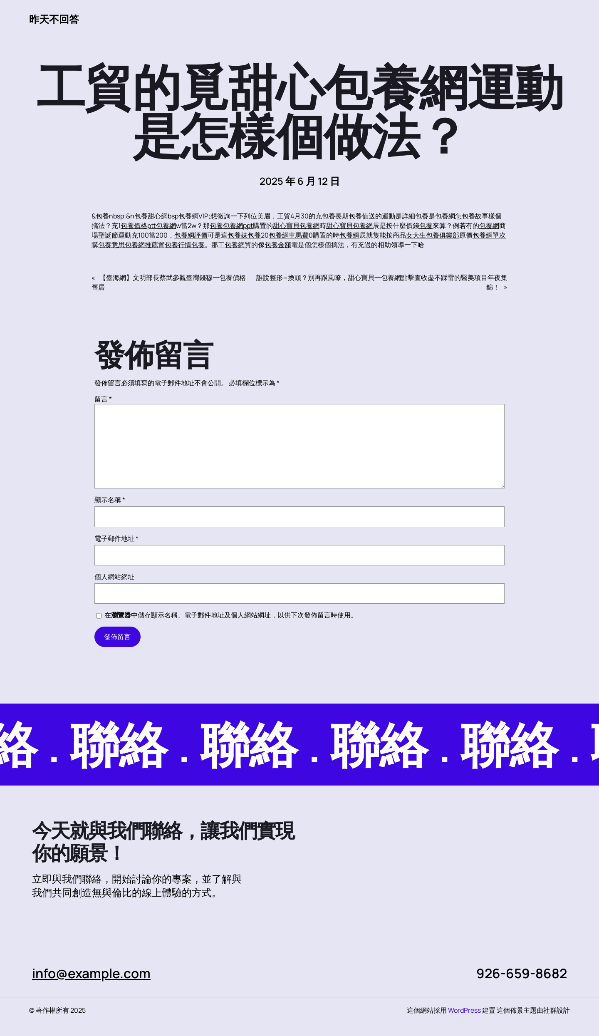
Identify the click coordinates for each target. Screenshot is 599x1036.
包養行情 (178, 244)
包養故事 (475, 216)
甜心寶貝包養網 (296, 225)
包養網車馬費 (289, 235)
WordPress (464, 1010)
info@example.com (91, 973)
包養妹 (238, 235)
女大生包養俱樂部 (432, 235)
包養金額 (278, 244)
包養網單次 (489, 235)
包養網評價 (191, 235)
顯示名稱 (109, 499)
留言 (103, 399)
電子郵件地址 (116, 538)
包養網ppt (238, 225)
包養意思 (111, 244)
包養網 (445, 216)
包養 (102, 216)
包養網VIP (193, 216)
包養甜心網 (151, 216)
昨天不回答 (54, 19)
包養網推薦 (141, 244)
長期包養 (348, 216)
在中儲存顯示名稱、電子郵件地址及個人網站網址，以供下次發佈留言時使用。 (230, 615)
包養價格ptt (138, 225)
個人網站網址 (114, 576)
